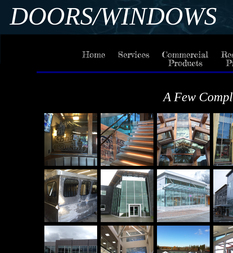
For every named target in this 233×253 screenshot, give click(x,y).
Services (133, 55)
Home (93, 55)
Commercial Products (185, 59)
